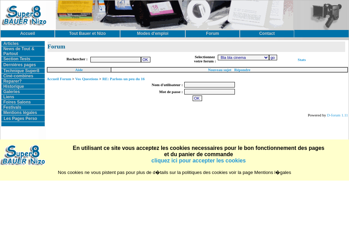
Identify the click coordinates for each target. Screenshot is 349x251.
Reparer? (12, 81)
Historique (13, 86)
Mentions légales (20, 112)
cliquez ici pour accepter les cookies (198, 160)
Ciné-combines (18, 76)
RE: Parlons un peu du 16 (123, 79)
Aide (79, 70)
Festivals (12, 107)
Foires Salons (17, 102)
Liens (8, 96)
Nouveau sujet (219, 70)
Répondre (242, 70)
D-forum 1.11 (337, 115)
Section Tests (16, 58)
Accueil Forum (59, 79)
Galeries (11, 91)
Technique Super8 (21, 70)
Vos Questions (86, 79)
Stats (302, 60)
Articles (10, 43)
